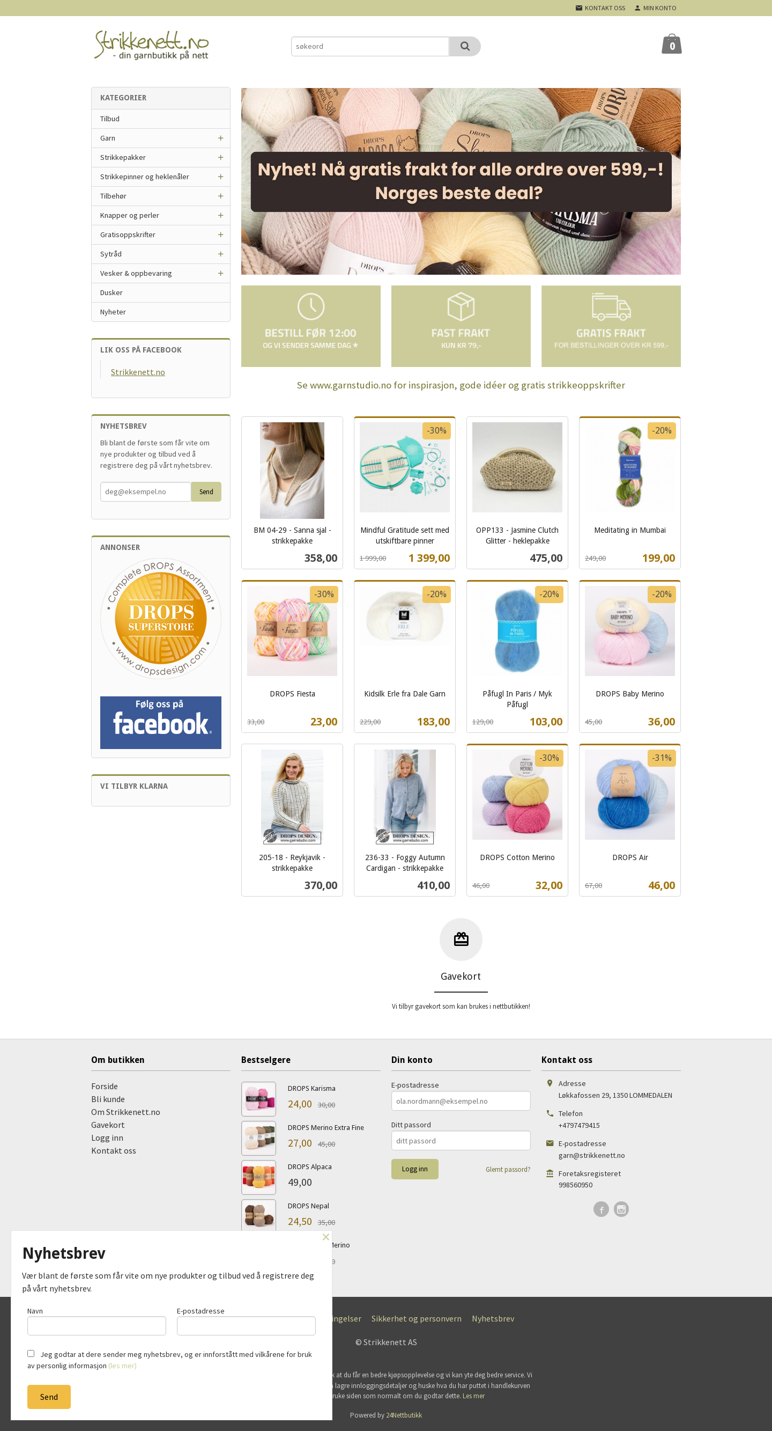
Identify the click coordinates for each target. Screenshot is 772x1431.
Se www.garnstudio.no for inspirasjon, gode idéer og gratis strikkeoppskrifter (461, 385)
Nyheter (113, 312)
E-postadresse (415, 1085)
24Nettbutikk (404, 1415)
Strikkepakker (123, 157)
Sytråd (111, 254)
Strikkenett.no (138, 371)
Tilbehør (113, 196)
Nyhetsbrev (493, 1318)
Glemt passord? (508, 1169)
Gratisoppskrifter (127, 234)
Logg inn (107, 1137)
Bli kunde (108, 1099)
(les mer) (122, 1365)
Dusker (111, 292)
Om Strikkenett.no (125, 1111)
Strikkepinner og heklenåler (144, 176)
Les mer (474, 1395)
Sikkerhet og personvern (417, 1318)
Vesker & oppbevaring (136, 273)
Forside (104, 1086)
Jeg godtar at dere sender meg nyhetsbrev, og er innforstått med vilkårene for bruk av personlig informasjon (169, 1359)
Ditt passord (411, 1124)
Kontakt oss (113, 1150)
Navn (96, 1320)
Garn (107, 138)
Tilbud (110, 118)
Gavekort (108, 1124)
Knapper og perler (129, 215)
